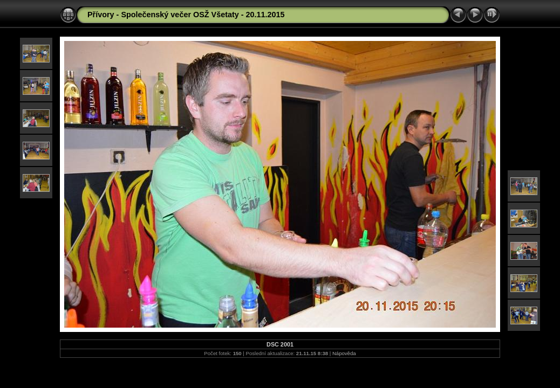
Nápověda (344, 353)
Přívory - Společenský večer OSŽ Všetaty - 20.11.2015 (186, 14)
